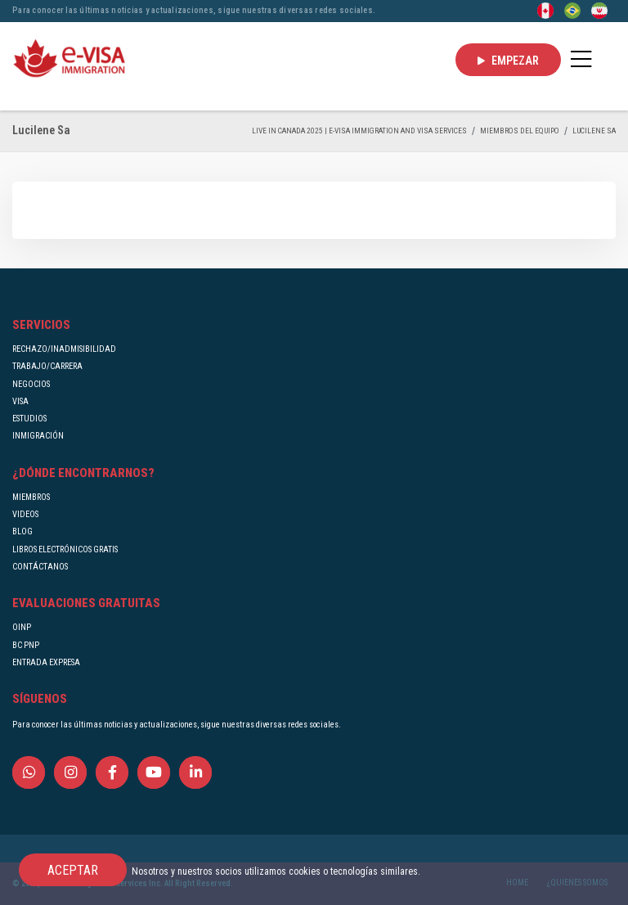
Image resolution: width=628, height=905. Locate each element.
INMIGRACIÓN (38, 435)
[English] (545, 10)
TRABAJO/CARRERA (47, 366)
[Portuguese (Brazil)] (572, 10)
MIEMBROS (31, 497)
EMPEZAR (508, 60)
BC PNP (25, 645)
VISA (20, 401)
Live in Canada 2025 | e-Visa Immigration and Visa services (359, 130)
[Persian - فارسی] (599, 10)
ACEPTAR (72, 870)
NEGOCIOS (31, 384)
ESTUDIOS (29, 418)
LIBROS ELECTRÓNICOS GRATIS (65, 549)
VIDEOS (25, 514)
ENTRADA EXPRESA (46, 662)
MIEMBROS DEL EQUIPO (519, 130)
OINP (21, 627)
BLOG (22, 531)
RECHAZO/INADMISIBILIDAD (64, 349)
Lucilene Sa (594, 130)
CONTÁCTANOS (40, 566)
